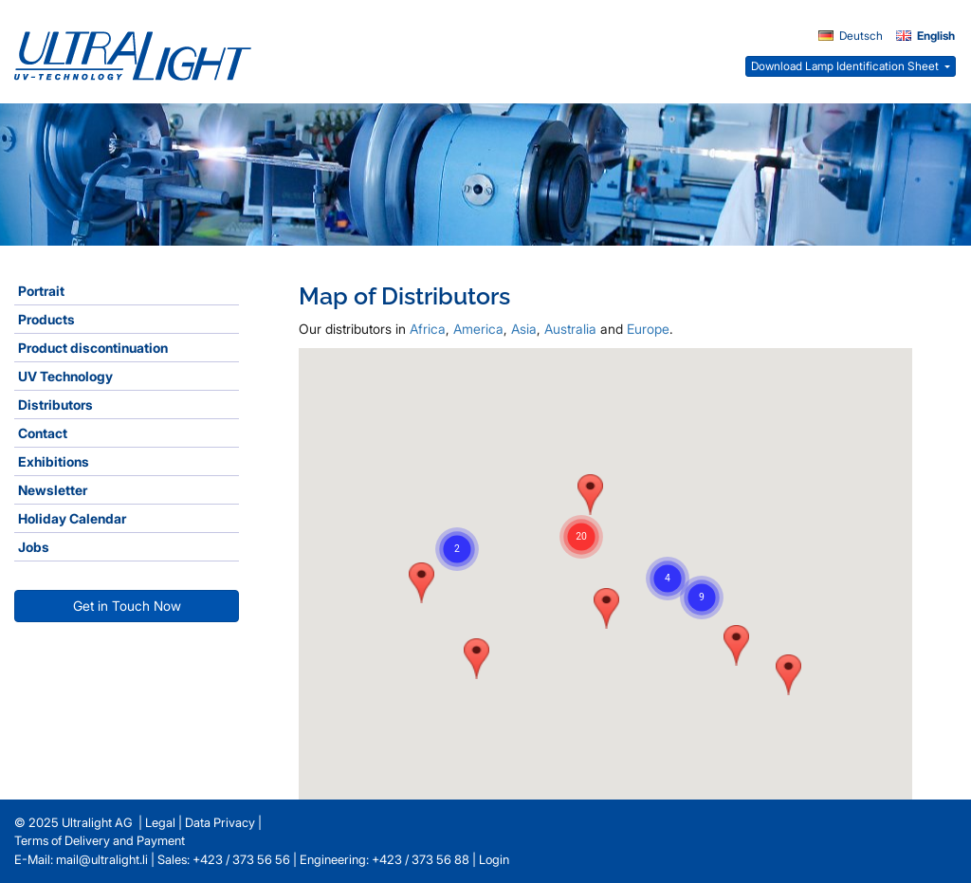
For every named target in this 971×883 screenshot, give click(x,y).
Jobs (33, 547)
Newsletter (52, 490)
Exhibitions (53, 461)
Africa (428, 329)
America (478, 329)
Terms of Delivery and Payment (99, 840)
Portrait (41, 291)
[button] (476, 658)
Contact (42, 433)
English (925, 35)
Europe (648, 329)
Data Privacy (220, 822)
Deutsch (850, 35)
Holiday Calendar (72, 518)
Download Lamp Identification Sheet (846, 66)
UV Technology (65, 376)
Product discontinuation (93, 348)
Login (494, 859)
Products (46, 319)
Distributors (55, 404)
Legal (160, 822)
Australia (570, 329)
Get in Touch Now (127, 606)
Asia (524, 329)
